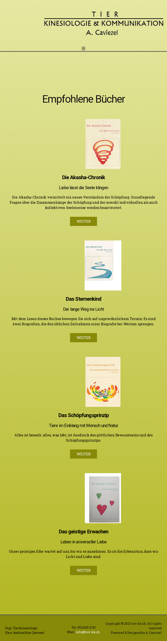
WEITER (84, 221)
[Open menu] (83, 49)
